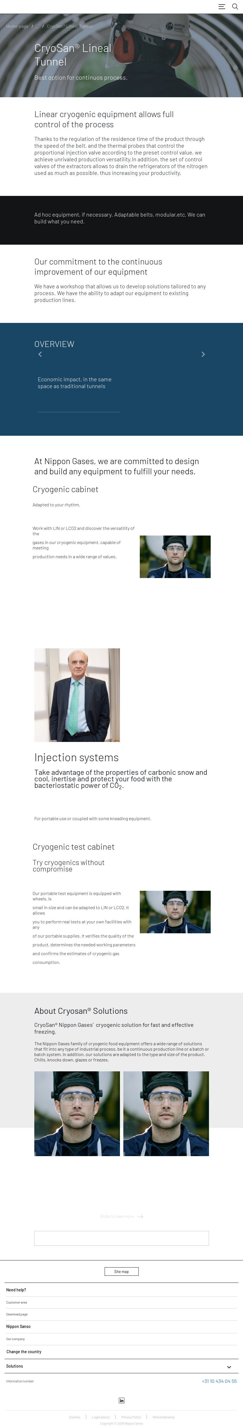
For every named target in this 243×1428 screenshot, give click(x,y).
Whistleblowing (163, 1417)
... (37, 26)
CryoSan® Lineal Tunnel (70, 26)
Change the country (24, 1351)
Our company (15, 1339)
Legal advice (101, 1417)
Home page (17, 26)
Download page (17, 1314)
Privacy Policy (131, 1417)
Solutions (119, 1367)
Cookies (74, 1417)
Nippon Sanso (18, 1326)
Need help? (16, 1289)
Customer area (16, 1302)
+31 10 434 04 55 (219, 1381)
